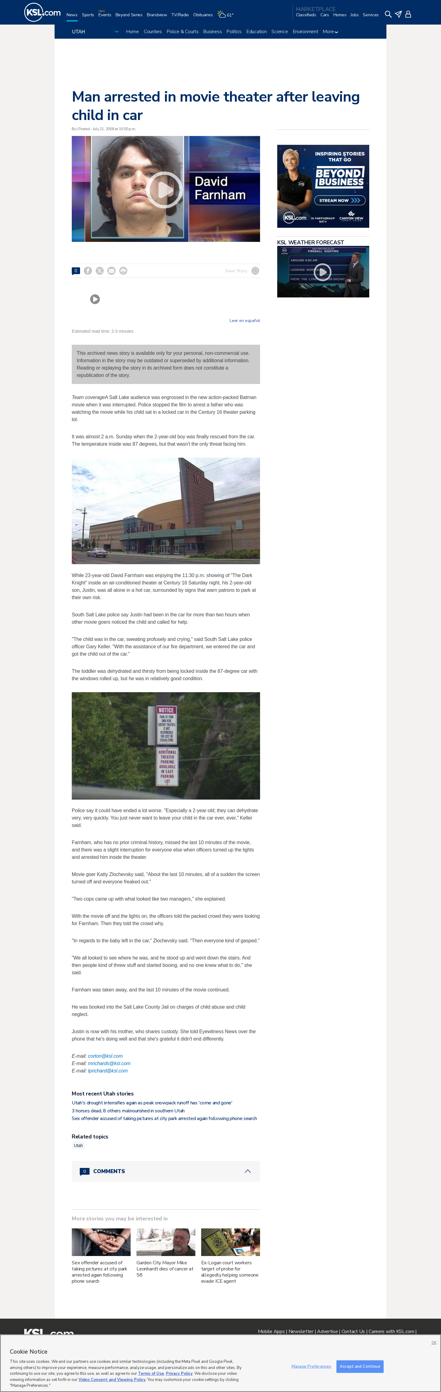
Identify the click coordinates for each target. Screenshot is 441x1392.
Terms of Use (151, 1373)
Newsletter (301, 1331)
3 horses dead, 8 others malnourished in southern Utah (128, 1110)
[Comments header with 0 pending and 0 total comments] (166, 1171)
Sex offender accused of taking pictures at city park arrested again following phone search (164, 1118)
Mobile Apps (271, 1331)
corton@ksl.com (105, 1056)
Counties (153, 31)
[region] (220, 1363)
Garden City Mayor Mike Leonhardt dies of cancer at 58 (165, 1268)
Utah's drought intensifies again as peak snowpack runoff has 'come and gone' (152, 1102)
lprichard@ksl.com (108, 1070)
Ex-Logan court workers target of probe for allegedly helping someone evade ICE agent (230, 1272)
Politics (234, 31)
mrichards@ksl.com (109, 1063)
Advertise (327, 1331)
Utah (78, 1145)
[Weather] (227, 17)
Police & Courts (183, 31)
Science (279, 31)
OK (433, 1342)
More (330, 31)
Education (257, 31)
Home (132, 31)
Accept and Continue (360, 1366)
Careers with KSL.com (391, 1331)
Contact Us (353, 1331)
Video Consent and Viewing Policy (112, 1379)
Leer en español (245, 321)
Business (212, 31)
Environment (305, 31)
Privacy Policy (179, 1373)
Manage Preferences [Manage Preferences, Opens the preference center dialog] (311, 1366)
